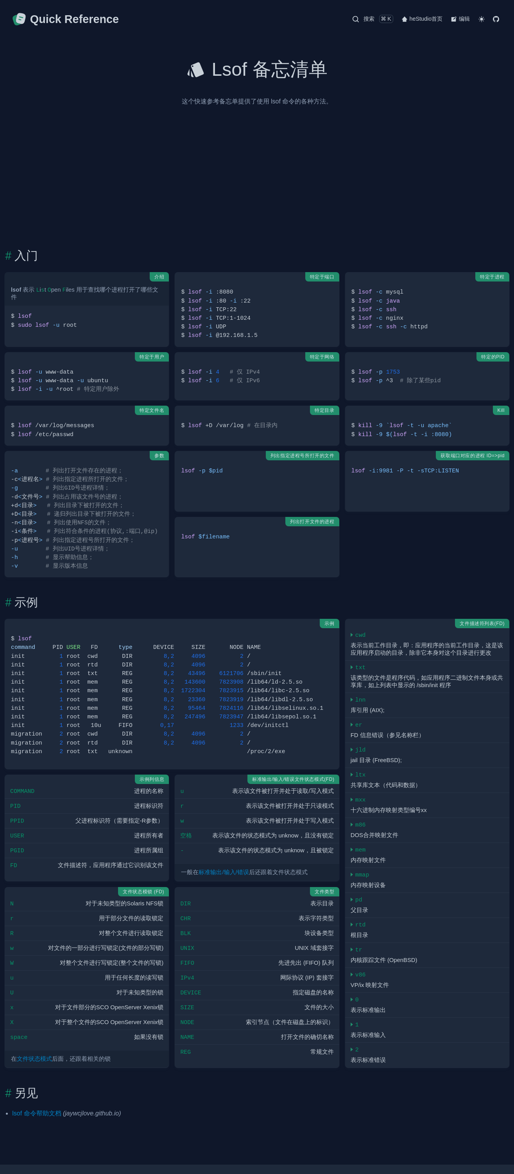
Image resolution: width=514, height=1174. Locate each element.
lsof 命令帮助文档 (36, 1113)
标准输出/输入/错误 (224, 872)
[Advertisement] (257, 190)
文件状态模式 (34, 1059)
